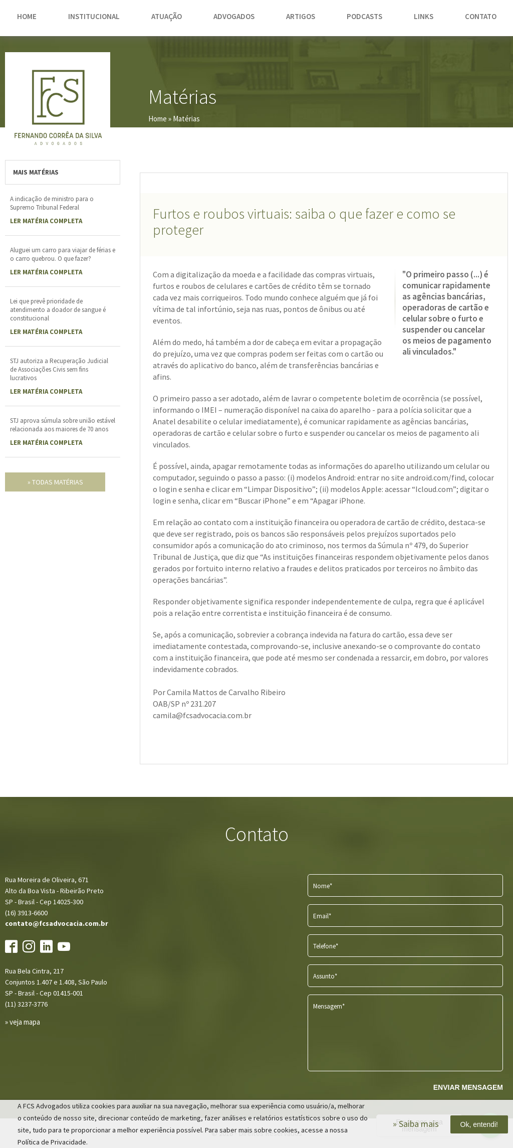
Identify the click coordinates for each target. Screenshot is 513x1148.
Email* (322, 916)
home (27, 16)
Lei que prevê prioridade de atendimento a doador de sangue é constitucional (58, 309)
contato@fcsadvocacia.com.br (56, 923)
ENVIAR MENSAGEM (468, 1087)
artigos (300, 16)
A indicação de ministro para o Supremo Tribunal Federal (52, 203)
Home (157, 118)
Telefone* (325, 946)
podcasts (364, 16)
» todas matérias (55, 481)
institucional (94, 16)
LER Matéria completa (46, 221)
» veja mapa (22, 1022)
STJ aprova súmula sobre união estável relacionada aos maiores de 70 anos (62, 424)
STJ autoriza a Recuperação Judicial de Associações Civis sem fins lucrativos (59, 369)
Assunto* (325, 976)
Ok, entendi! (479, 1124)
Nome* (322, 886)
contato (480, 16)
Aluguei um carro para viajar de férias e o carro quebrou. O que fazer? (62, 254)
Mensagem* (329, 1006)
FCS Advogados (57, 104)
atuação (166, 16)
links (423, 16)
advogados (233, 16)
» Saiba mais (416, 1123)
